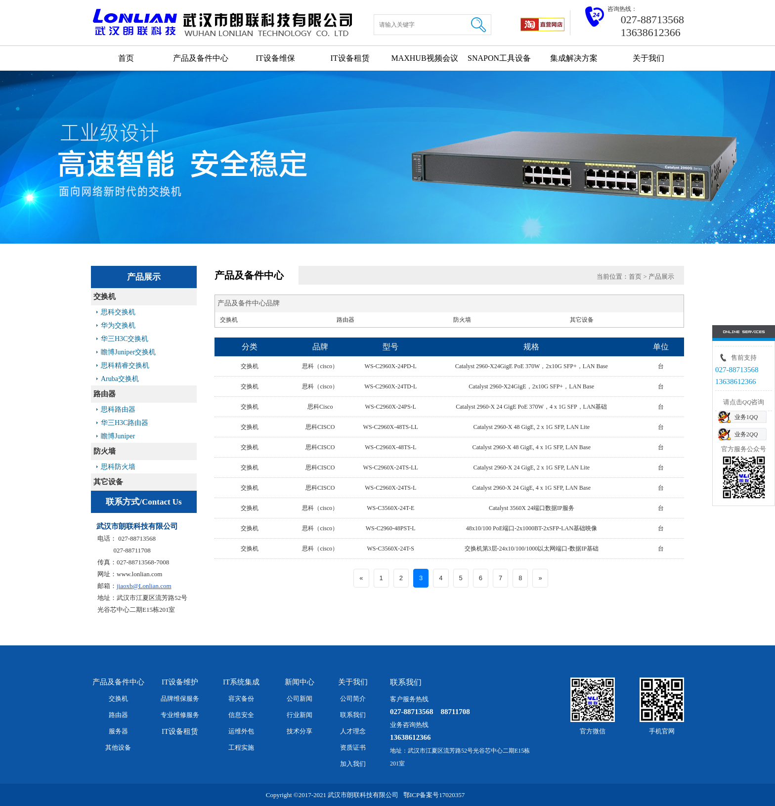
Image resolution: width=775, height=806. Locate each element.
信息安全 (241, 715)
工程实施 (241, 747)
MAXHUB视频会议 (424, 58)
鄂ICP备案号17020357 (434, 795)
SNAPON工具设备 (499, 58)
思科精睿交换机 (125, 365)
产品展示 (661, 276)
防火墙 (104, 451)
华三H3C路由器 (124, 422)
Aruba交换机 (120, 378)
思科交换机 (118, 312)
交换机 (104, 296)
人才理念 (353, 731)
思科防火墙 (118, 466)
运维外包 (241, 731)
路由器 (104, 394)
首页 (126, 58)
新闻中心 (299, 682)
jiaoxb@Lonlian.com (144, 586)
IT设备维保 (275, 58)
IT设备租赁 (349, 58)
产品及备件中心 (200, 58)
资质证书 (353, 747)
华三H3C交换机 (124, 338)
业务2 (746, 434)
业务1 (746, 417)
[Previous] (361, 578)
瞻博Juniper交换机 (128, 352)
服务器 (118, 731)
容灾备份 (241, 698)
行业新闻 (299, 715)
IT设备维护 (180, 682)
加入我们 (353, 763)
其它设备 (108, 482)
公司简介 (353, 698)
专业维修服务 (180, 715)
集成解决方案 (574, 58)
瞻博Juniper (118, 436)
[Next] (540, 578)
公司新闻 (299, 698)
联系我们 (353, 715)
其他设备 (118, 747)
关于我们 (648, 58)
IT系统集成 (241, 682)
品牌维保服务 (180, 698)
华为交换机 (118, 325)
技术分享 (299, 731)
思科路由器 (118, 409)
